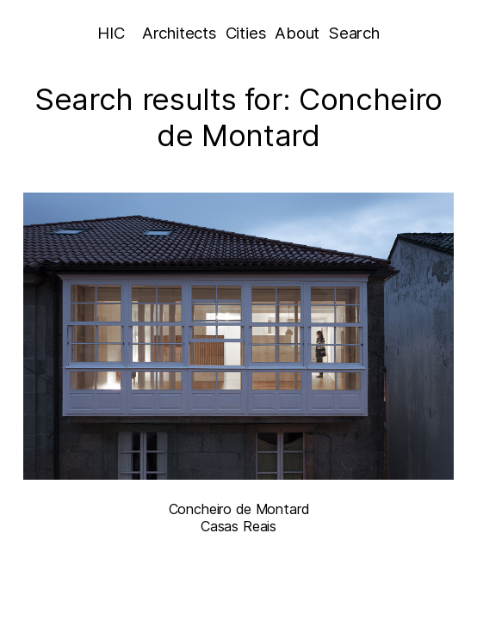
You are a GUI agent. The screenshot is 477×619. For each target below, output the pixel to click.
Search (354, 33)
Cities (246, 33)
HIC (110, 33)
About (297, 33)
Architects (179, 33)
